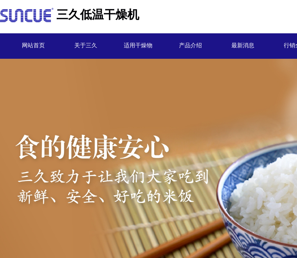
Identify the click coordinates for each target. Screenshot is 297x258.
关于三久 (85, 45)
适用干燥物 (138, 45)
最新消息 (242, 45)
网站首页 (33, 45)
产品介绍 (190, 45)
